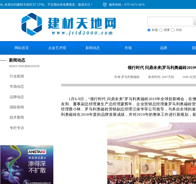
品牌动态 (17, 97)
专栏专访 (17, 128)
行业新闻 (17, 76)
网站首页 (22, 48)
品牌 (163, 48)
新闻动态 (92, 48)
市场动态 (17, 86)
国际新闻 (17, 107)
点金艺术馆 (57, 48)
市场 (128, 48)
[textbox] (170, 21)
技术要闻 (17, 117)
